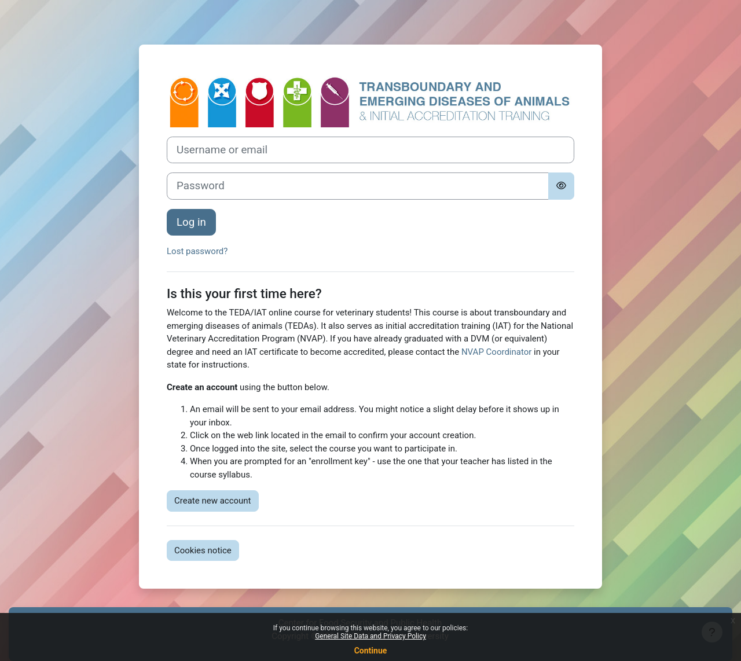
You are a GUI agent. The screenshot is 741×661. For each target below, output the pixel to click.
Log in (191, 222)
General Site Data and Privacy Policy (370, 636)
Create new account (212, 500)
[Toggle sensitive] (561, 185)
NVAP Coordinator (496, 352)
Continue (370, 650)
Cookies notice (203, 550)
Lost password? (197, 251)
